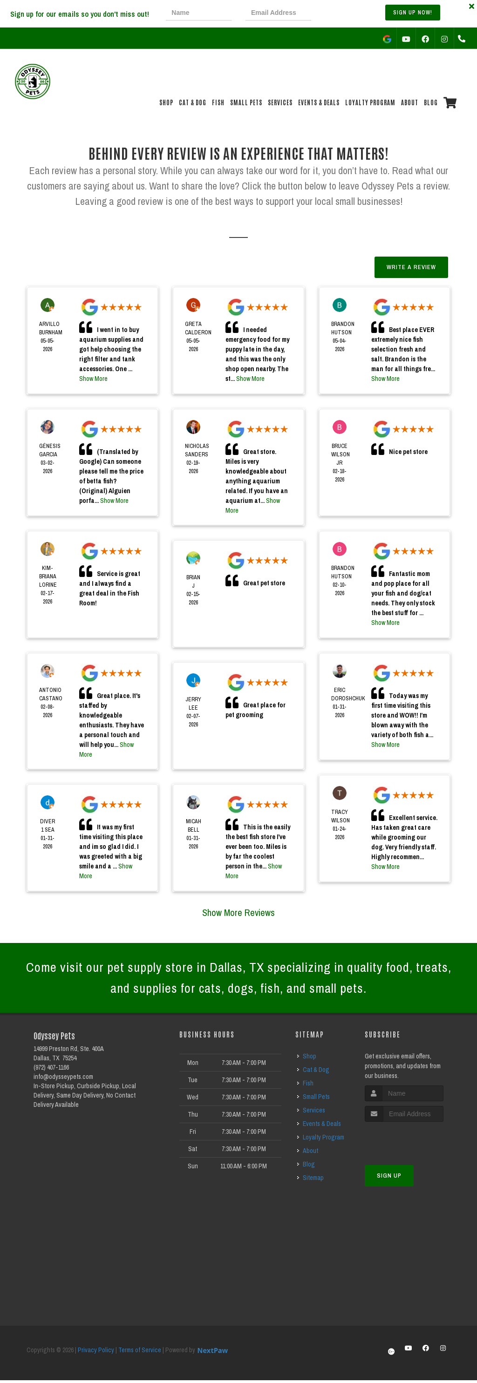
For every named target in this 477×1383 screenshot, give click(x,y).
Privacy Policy (96, 1353)
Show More (93, 378)
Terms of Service (139, 1353)
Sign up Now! (412, 12)
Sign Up (389, 1178)
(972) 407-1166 (51, 1070)
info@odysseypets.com (63, 1079)
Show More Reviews (238, 912)
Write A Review (411, 267)
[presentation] (356, 14)
